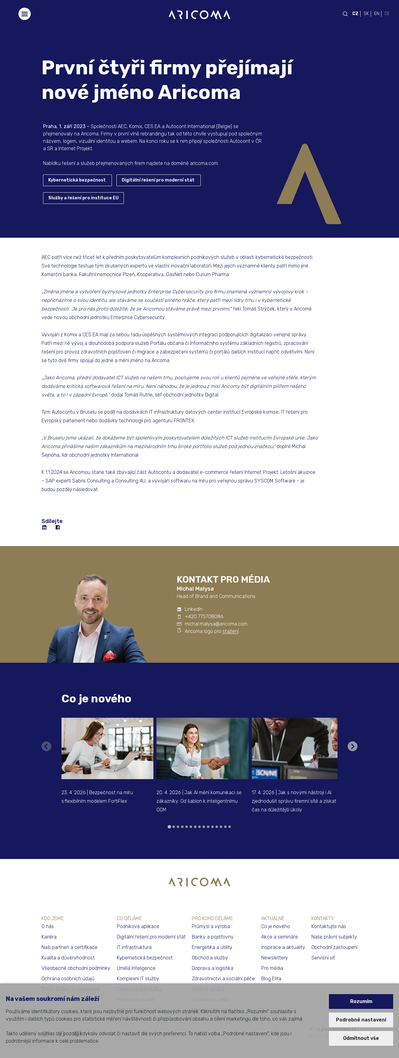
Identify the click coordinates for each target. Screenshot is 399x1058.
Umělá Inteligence (136, 968)
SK (366, 13)
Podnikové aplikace (138, 926)
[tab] (169, 826)
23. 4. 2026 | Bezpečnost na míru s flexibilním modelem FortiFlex (97, 797)
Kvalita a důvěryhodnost (68, 958)
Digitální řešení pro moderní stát (158, 180)
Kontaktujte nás (328, 926)
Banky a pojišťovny (213, 937)
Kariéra (49, 937)
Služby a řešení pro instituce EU (83, 198)
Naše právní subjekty (334, 937)
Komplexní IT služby (138, 979)
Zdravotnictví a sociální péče (223, 979)
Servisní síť (323, 958)
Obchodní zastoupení (334, 947)
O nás (47, 926)
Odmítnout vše (361, 1038)
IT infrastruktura (134, 947)
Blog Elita (271, 979)
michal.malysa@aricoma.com (216, 624)
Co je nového (96, 698)
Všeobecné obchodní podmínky (75, 968)
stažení (231, 631)
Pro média (272, 968)
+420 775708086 (204, 616)
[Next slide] (353, 746)
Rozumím (361, 1001)
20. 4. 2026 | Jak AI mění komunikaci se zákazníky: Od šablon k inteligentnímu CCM (199, 801)
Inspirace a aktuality (283, 947)
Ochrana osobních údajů (67, 979)
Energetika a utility (212, 947)
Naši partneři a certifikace (69, 947)
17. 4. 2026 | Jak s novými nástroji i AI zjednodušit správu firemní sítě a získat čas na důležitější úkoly (294, 801)
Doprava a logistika (212, 968)
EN (376, 13)
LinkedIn (194, 609)
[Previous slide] (46, 746)
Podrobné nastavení (361, 1020)
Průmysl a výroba (211, 926)
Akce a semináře (279, 937)
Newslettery (274, 958)
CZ (355, 13)
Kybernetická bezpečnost (77, 180)
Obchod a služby (210, 958)
